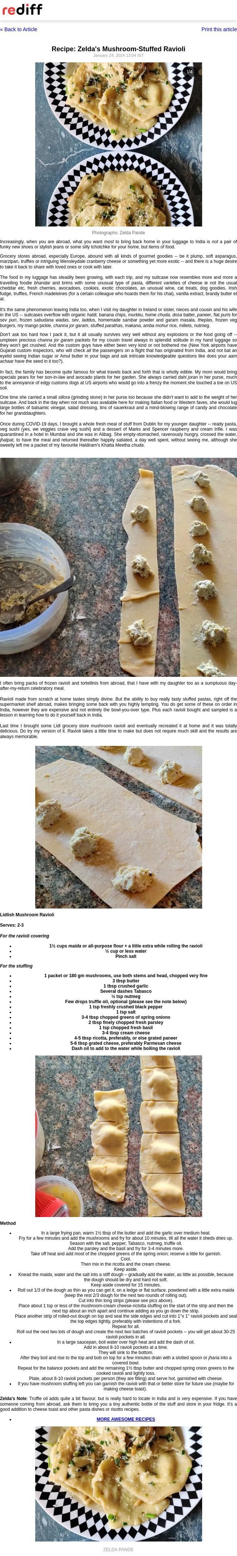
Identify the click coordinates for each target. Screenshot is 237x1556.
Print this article (219, 29)
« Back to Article (18, 29)
